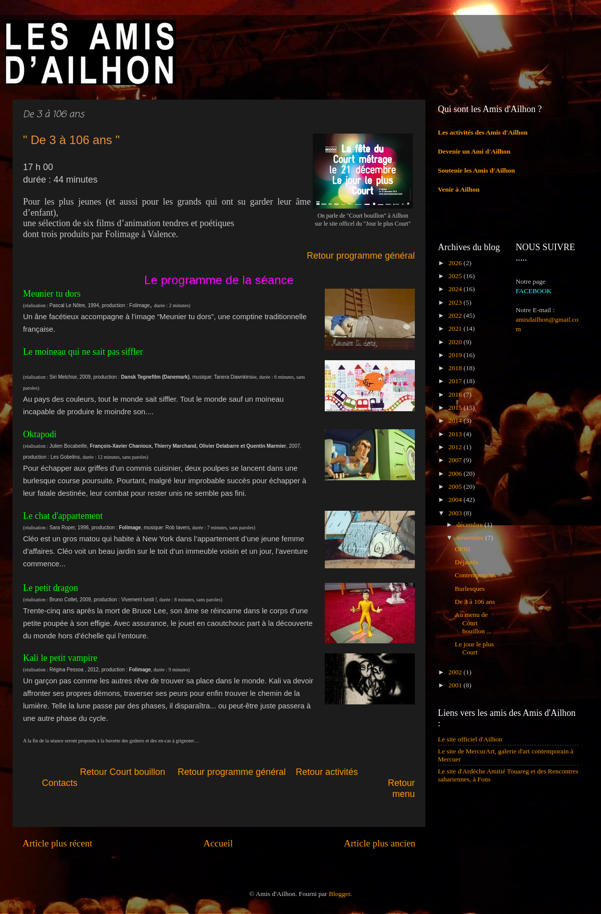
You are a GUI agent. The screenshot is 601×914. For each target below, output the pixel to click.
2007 (455, 460)
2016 (455, 394)
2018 (455, 368)
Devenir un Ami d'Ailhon (474, 151)
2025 (455, 276)
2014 (455, 420)
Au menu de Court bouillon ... (473, 622)
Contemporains (475, 575)
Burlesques (470, 588)
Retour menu (401, 788)
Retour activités (327, 772)
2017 (455, 381)
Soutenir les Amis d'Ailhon (476, 170)
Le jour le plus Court (474, 648)
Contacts (122, 783)
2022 (455, 315)
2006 (455, 473)
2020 (455, 342)
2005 (455, 486)
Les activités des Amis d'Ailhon (482, 132)
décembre (470, 524)
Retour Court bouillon (122, 772)
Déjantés (466, 562)
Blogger (339, 893)
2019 (455, 355)
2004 (455, 499)
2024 (455, 289)
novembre (470, 537)
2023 (455, 302)
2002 (455, 672)
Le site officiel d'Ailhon (470, 739)
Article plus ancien (379, 843)
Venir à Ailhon (458, 189)
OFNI (463, 549)
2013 (455, 434)
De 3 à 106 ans (475, 601)
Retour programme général (361, 256)
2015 (455, 407)
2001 (455, 685)
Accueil (218, 843)
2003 (455, 513)
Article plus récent (58, 843)
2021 (455, 328)
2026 (455, 263)
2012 (455, 447)
